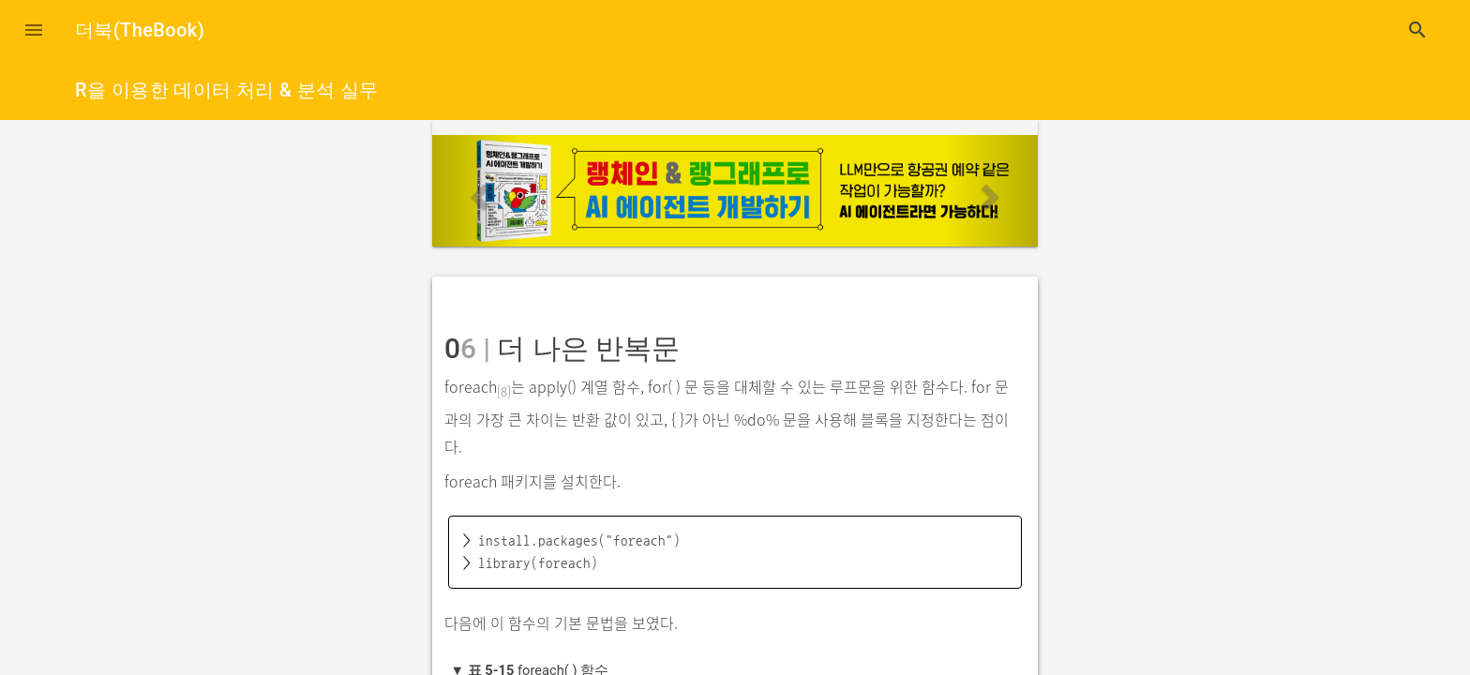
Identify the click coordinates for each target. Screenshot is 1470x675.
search (1417, 30)
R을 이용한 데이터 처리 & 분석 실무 (227, 90)
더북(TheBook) (139, 30)
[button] (33, 30)
